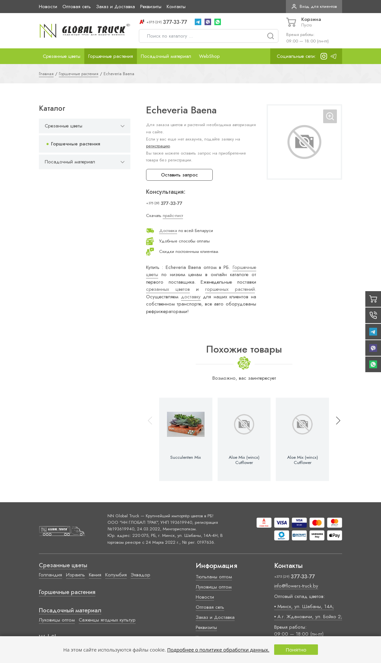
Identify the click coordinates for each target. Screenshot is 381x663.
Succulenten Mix (185, 457)
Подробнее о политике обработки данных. (218, 649)
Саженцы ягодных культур (107, 619)
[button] (335, 439)
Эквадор (140, 574)
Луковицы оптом (57, 619)
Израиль (75, 574)
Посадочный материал (166, 56)
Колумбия (116, 574)
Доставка (168, 230)
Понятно (296, 649)
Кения (95, 574)
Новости (48, 6)
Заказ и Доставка (115, 6)
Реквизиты (150, 6)
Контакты (176, 6)
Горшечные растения (110, 56)
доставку (191, 296)
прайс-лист (173, 215)
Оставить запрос (179, 174)
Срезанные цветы (61, 56)
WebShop (209, 56)
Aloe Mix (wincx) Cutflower (244, 460)
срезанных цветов (168, 289)
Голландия (50, 574)
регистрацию (158, 146)
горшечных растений (230, 289)
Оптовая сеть (76, 6)
